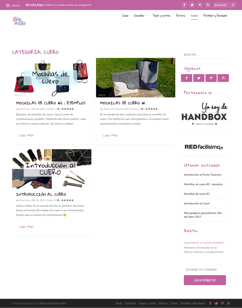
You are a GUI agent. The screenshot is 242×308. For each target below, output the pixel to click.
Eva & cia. (25, 109)
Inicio (125, 26)
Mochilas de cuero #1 (122, 103)
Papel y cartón (161, 26)
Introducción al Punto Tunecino (202, 174)
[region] (205, 113)
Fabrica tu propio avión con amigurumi (68, 4)
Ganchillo (139, 26)
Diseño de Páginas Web (53, 303)
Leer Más (26, 135)
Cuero (194, 26)
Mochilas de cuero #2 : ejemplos (51, 103)
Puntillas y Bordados (215, 26)
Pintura (180, 26)
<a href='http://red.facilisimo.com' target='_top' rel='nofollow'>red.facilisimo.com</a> (204, 147)
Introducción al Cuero (41, 194)
